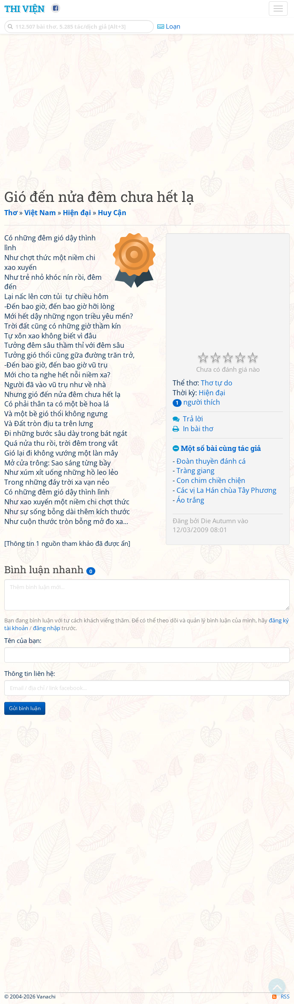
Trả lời (193, 419)
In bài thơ (198, 428)
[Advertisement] (147, 109)
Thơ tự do (216, 383)
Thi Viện (24, 9)
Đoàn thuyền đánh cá (211, 461)
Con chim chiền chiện (210, 480)
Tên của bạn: (22, 640)
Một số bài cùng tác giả (217, 448)
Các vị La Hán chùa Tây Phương (226, 490)
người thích (196, 402)
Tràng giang (195, 470)
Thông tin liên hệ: (29, 673)
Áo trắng (190, 500)
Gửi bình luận (25, 708)
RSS (281, 996)
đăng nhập (46, 628)
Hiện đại (212, 392)
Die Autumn (218, 520)
